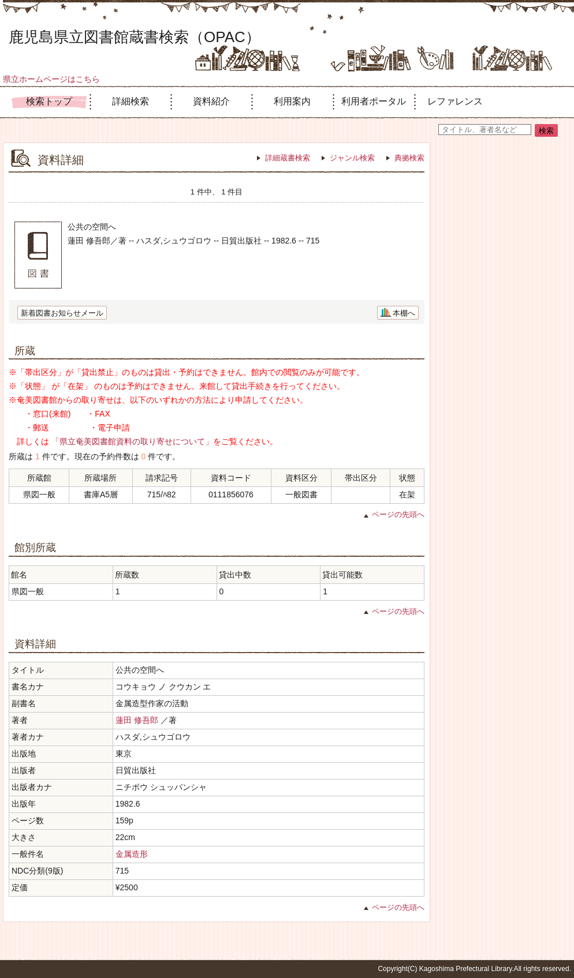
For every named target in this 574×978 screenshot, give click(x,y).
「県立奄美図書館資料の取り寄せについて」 (132, 441)
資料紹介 (211, 101)
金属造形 (131, 854)
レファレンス (455, 101)
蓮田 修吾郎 (136, 720)
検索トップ (49, 101)
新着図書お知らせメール (62, 313)
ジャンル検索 (352, 157)
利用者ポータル (373, 101)
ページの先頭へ (398, 514)
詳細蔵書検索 (287, 157)
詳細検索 (130, 101)
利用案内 (292, 101)
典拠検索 (409, 157)
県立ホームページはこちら (51, 79)
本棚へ (404, 313)
